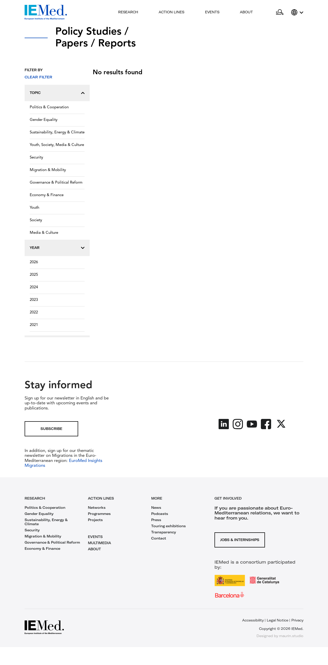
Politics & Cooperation (49, 107)
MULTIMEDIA (99, 543)
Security (36, 158)
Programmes (99, 514)
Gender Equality (43, 120)
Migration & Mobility (48, 170)
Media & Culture (44, 233)
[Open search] (279, 12)
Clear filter (38, 77)
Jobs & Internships (239, 540)
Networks (97, 507)
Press (156, 520)
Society (36, 220)
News (156, 507)
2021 (34, 325)
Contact (158, 538)
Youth (34, 208)
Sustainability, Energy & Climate (57, 132)
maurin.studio (291, 636)
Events (212, 12)
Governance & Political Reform (56, 183)
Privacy (297, 620)
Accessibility (253, 620)
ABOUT (94, 549)
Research (128, 12)
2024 (34, 287)
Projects (95, 520)
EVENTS (95, 537)
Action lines (171, 12)
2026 (34, 262)
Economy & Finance (47, 195)
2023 (34, 300)
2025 (34, 275)
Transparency (163, 532)
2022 (34, 312)
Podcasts (159, 514)
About (246, 12)
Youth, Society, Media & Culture (57, 145)
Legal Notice (277, 620)
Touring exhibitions (168, 526)
